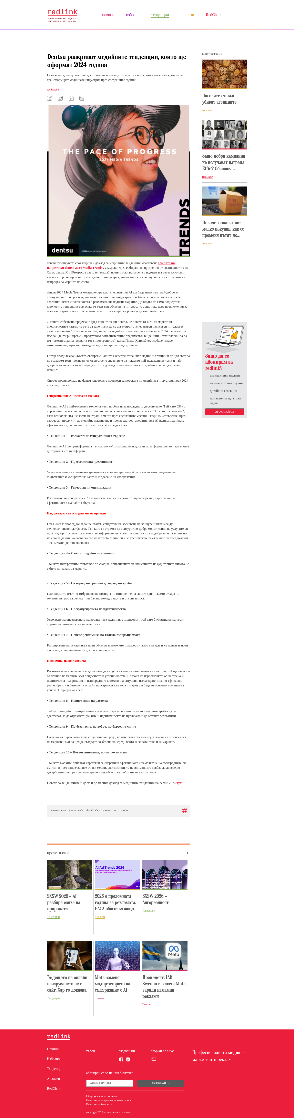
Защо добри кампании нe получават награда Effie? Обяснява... (223, 162)
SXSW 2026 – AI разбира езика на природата (63, 903)
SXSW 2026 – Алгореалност (155, 899)
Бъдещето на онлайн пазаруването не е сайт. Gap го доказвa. (67, 984)
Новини (108, 15)
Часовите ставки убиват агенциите (219, 99)
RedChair (213, 15)
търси (90, 1051)
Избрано (132, 15)
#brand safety (93, 810)
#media (124, 810)
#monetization (58, 810)
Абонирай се (224, 411)
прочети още (58, 852)
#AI (115, 810)
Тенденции (160, 15)
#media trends (76, 810)
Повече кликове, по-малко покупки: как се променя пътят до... (223, 229)
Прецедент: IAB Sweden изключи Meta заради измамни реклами (164, 987)
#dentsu (107, 810)
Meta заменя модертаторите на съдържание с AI (112, 984)
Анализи (187, 15)
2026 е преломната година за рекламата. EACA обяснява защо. (115, 903)
